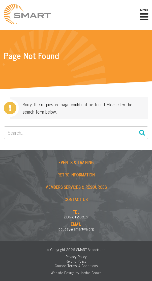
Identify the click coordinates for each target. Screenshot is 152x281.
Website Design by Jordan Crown (76, 272)
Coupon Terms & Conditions (76, 265)
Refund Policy (76, 261)
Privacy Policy (76, 256)
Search (142, 132)
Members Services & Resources (76, 187)
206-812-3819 (76, 216)
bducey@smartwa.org (76, 228)
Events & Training (76, 162)
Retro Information (76, 174)
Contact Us (76, 199)
